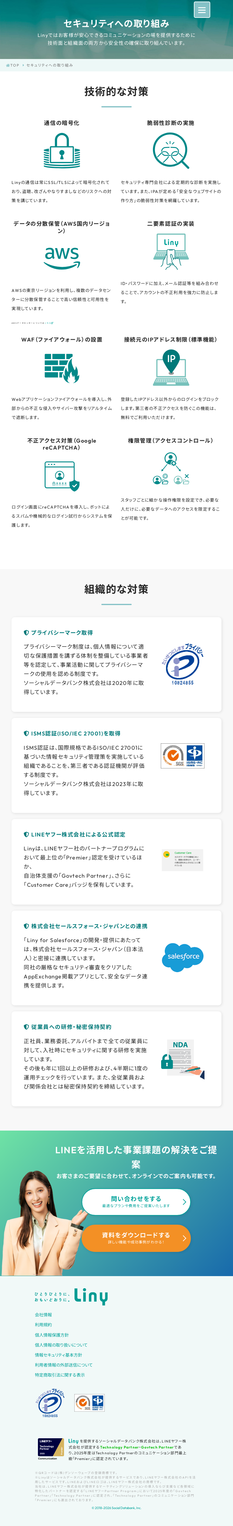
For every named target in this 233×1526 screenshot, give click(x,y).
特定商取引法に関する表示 (60, 1375)
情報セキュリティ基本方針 (58, 1355)
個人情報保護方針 (52, 1335)
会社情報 (43, 1315)
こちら (49, 323)
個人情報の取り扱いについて (61, 1345)
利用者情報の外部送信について (64, 1365)
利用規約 (43, 1325)
